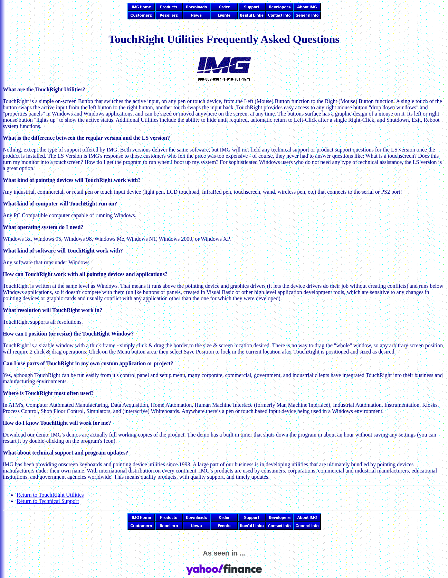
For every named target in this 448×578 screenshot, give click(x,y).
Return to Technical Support (48, 501)
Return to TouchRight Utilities (50, 495)
